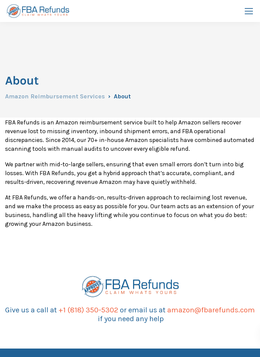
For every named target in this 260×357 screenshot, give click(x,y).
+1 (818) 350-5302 (88, 310)
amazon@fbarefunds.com (211, 310)
